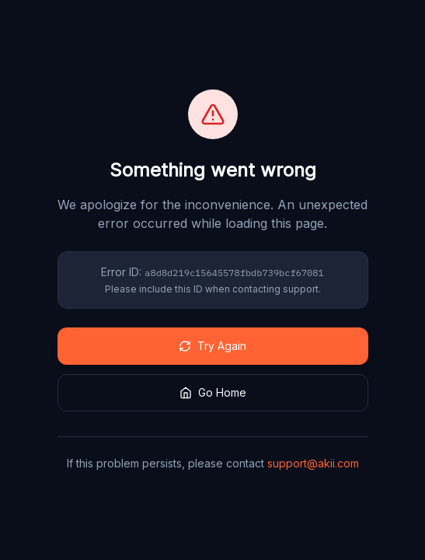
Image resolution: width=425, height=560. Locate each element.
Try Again (212, 345)
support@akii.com (313, 463)
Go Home (212, 392)
